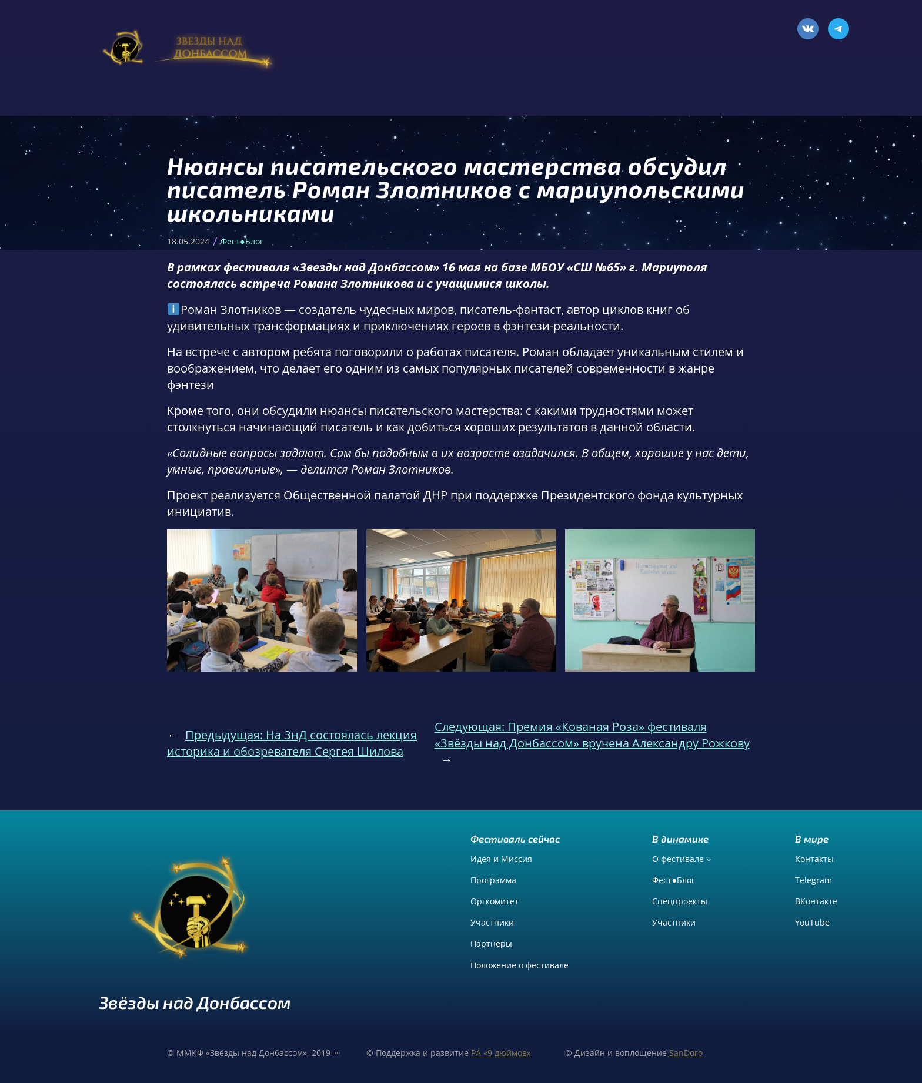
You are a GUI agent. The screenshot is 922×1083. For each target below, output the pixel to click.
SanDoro (686, 1052)
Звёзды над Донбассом (195, 1001)
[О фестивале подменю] (708, 859)
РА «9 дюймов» (501, 1052)
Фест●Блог (242, 241)
